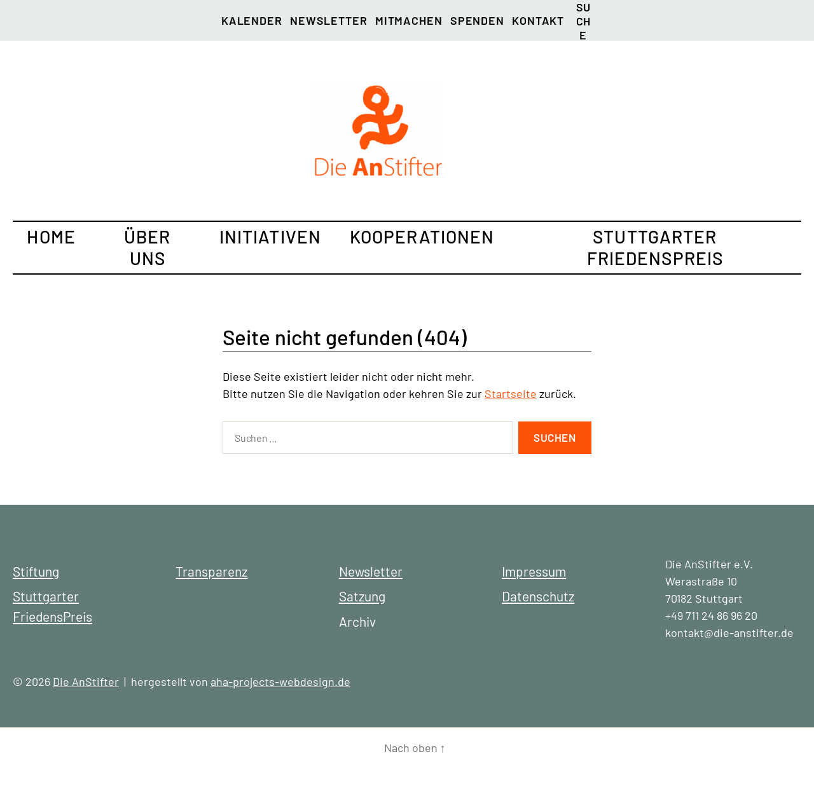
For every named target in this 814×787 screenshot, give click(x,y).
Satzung (362, 596)
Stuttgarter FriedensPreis (655, 247)
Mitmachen (409, 20)
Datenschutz (538, 596)
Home (51, 236)
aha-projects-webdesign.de (280, 681)
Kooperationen (422, 236)
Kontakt (538, 20)
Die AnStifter (86, 681)
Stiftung (36, 571)
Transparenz (211, 571)
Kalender (251, 20)
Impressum (534, 571)
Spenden (477, 20)
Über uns (147, 247)
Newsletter (329, 20)
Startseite (511, 393)
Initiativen (270, 236)
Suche (583, 9)
